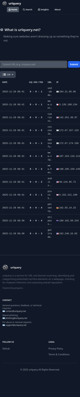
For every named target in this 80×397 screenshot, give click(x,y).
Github (6, 348)
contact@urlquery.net (15, 311)
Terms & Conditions (59, 354)
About (58, 9)
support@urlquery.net (15, 325)
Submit (74, 64)
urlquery (33, 369)
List (7, 74)
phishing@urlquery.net (16, 318)
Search (27, 9)
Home (13, 9)
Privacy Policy (55, 348)
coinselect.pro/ (50, 134)
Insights (43, 9)
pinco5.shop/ (50, 198)
